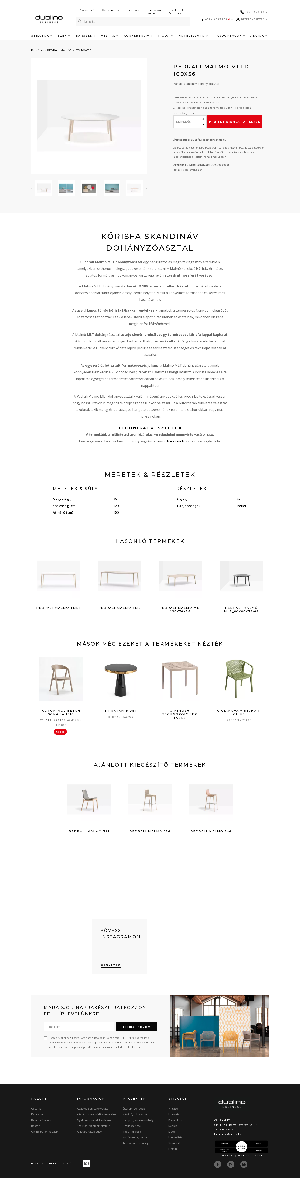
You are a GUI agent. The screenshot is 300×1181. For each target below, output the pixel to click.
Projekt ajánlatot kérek (234, 122)
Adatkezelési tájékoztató (92, 1111)
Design (172, 1129)
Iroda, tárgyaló (132, 1134)
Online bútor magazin (45, 1134)
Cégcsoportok (111, 9)
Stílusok (41, 35)
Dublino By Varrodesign (177, 11)
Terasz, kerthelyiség (135, 1146)
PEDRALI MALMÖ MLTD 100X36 (69, 50)
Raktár (35, 1129)
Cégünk (36, 1111)
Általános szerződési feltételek (96, 1117)
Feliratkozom (137, 1030)
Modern (173, 1134)
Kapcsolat (134, 9)
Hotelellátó (193, 35)
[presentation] (32, 188)
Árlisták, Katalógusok (90, 1134)
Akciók (258, 35)
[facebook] (218, 1167)
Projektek (87, 9)
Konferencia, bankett (136, 1140)
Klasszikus (175, 1123)
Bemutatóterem (41, 1123)
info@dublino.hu (231, 1136)
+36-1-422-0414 (228, 1132)
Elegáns (173, 1151)
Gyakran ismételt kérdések (94, 1123)
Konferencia (138, 35)
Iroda (165, 35)
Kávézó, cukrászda (135, 1117)
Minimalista (175, 1140)
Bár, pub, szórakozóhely (138, 1123)
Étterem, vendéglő (134, 1111)
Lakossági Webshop (154, 11)
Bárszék (85, 35)
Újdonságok (231, 35)
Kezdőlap (37, 50)
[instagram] (231, 1167)
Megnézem (111, 968)
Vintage (173, 1111)
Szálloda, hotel (132, 1129)
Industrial (174, 1117)
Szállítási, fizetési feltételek (94, 1129)
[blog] (244, 1167)
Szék (64, 35)
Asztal (109, 35)
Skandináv (175, 1146)
